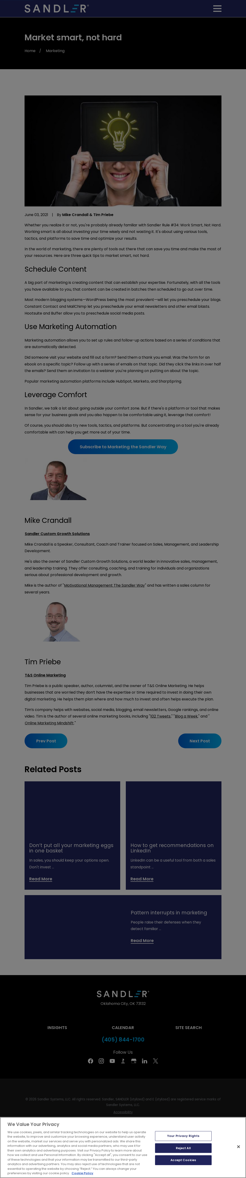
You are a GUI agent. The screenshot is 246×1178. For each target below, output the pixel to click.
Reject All (183, 1148)
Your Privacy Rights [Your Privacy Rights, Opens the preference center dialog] (183, 1136)
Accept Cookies (183, 1160)
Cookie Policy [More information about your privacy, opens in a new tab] (82, 1173)
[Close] (238, 1146)
